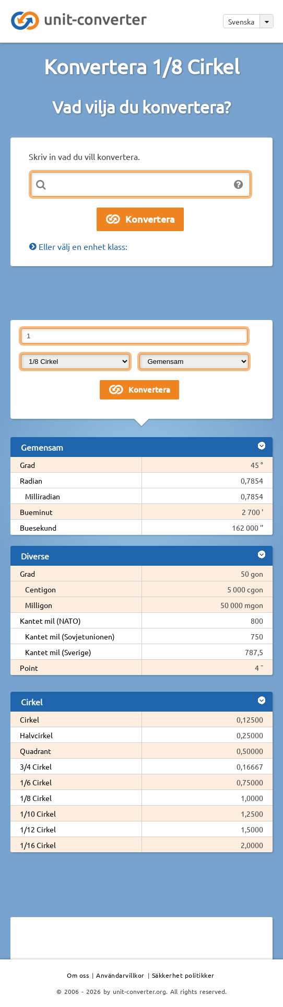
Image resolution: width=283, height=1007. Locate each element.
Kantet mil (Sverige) (58, 652)
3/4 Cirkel (36, 766)
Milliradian (42, 496)
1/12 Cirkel (38, 829)
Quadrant (35, 751)
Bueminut (36, 512)
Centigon (40, 589)
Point (29, 667)
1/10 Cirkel (38, 813)
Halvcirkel (36, 735)
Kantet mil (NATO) (50, 620)
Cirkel (29, 719)
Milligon (38, 605)
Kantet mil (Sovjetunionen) (70, 636)
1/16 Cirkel (38, 845)
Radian (31, 480)
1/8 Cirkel (36, 798)
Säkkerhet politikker (183, 975)
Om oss (78, 975)
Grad (27, 465)
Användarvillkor (120, 975)
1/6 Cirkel (36, 782)
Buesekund (38, 527)
